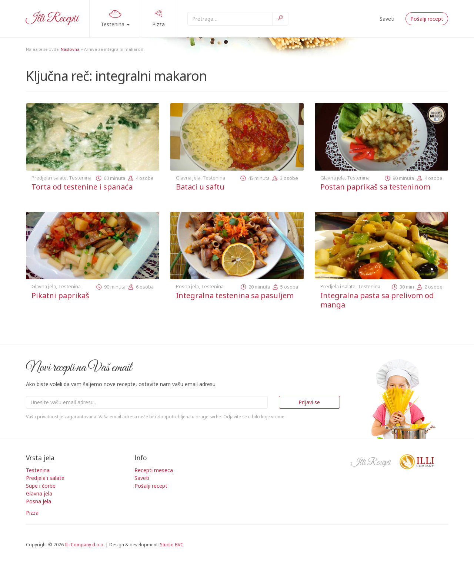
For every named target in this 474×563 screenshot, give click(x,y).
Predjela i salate (49, 177)
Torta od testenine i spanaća (82, 187)
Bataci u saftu (200, 187)
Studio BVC (171, 544)
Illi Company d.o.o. (84, 544)
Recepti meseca (153, 470)
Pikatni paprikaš (60, 295)
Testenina (115, 17)
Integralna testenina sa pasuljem (235, 295)
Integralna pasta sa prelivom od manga (377, 300)
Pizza (158, 18)
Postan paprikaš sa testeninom (375, 187)
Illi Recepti (52, 18)
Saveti (387, 18)
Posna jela (187, 286)
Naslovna (70, 49)
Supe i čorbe (41, 485)
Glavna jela (188, 177)
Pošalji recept (426, 18)
